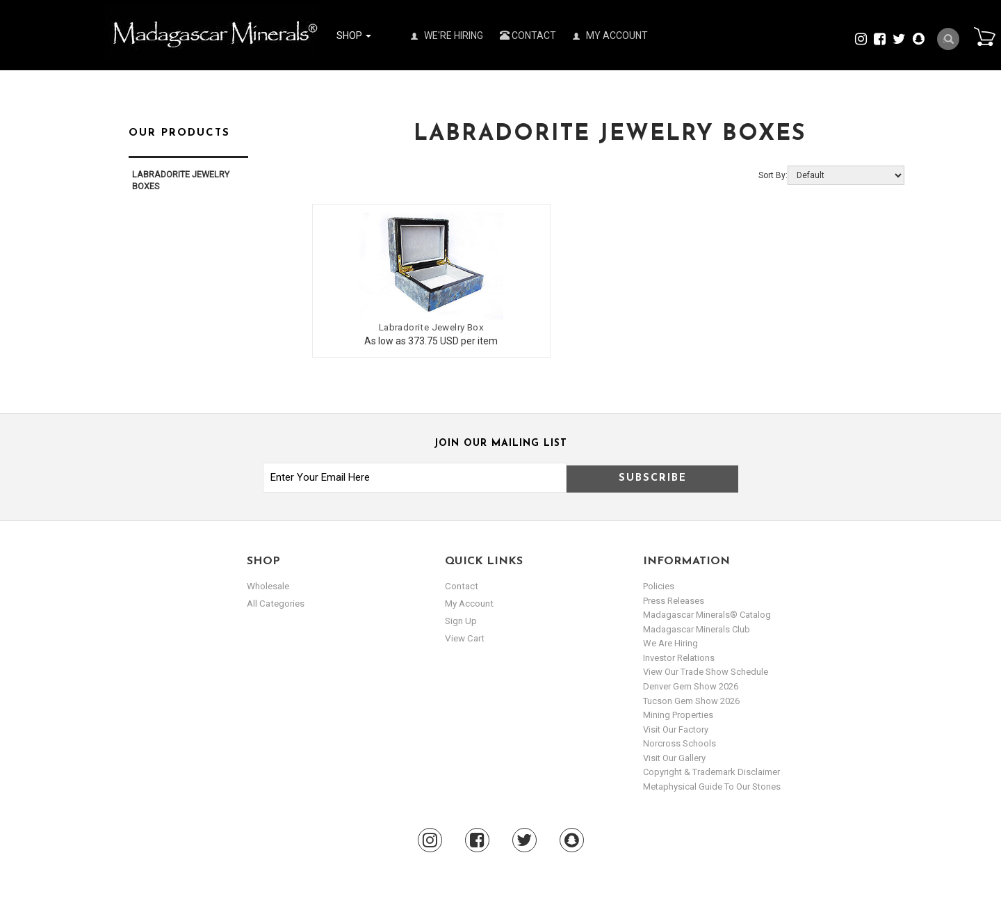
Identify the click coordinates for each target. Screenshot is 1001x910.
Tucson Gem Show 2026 (691, 699)
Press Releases (673, 598)
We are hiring (670, 642)
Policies (658, 585)
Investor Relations (679, 655)
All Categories (275, 602)
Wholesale (268, 585)
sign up (461, 620)
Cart (981, 37)
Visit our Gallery (674, 756)
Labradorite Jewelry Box (411, 325)
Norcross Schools (679, 742)
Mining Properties (678, 713)
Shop (353, 35)
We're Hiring (447, 35)
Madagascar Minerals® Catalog (707, 613)
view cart (463, 637)
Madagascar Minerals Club (696, 627)
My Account (610, 35)
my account (469, 602)
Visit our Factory (675, 727)
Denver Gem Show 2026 (690, 685)
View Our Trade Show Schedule (705, 670)
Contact (528, 35)
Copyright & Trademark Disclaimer (711, 770)
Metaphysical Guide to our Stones (712, 784)
